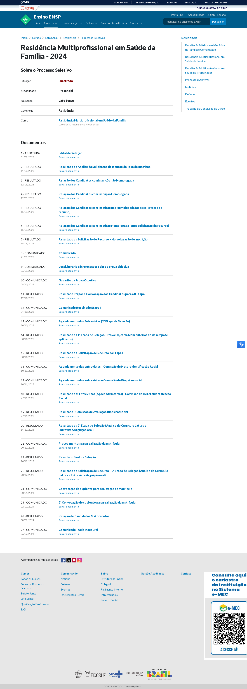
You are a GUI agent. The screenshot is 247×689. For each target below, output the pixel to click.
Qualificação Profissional (35, 604)
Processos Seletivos (93, 37)
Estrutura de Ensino (112, 578)
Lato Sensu (51, 37)
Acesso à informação (147, 2)
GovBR (24, 2)
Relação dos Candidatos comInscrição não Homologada (96, 180)
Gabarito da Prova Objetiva (77, 280)
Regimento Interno (112, 589)
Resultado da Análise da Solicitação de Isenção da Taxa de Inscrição (104, 166)
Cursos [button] (49, 23)
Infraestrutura (109, 594)
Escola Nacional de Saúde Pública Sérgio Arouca (27, 8)
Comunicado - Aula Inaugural (78, 529)
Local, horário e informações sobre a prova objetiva (94, 266)
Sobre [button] (90, 23)
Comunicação (69, 573)
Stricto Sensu (28, 593)
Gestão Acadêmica (114, 23)
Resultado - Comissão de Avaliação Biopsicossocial (93, 412)
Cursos (36, 37)
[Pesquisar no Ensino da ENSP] (186, 21)
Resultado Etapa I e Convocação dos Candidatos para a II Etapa (102, 294)
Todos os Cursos (31, 578)
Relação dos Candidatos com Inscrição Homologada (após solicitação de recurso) (114, 225)
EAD (23, 609)
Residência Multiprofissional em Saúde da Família (92, 120)
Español (221, 14)
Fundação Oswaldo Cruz (212, 8)
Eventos (190, 101)
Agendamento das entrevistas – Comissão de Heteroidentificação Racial (108, 366)
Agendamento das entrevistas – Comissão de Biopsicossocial (100, 380)
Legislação (191, 2)
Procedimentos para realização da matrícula (89, 443)
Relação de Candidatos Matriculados (84, 516)
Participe (172, 2)
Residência (69, 37)
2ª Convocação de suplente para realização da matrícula (97, 502)
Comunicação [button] (70, 23)
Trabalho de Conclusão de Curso (205, 108)
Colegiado (106, 584)
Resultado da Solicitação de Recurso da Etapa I (91, 353)
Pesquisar (218, 21)
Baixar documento (69, 157)
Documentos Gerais (72, 594)
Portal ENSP (178, 14)
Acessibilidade (196, 14)
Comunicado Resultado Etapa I (80, 307)
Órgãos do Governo (216, 2)
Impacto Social (109, 600)
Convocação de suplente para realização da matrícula (95, 488)
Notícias (190, 87)
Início (37, 23)
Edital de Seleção (70, 153)
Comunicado (67, 253)
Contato (136, 23)
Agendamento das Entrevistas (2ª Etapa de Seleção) (94, 321)
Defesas (190, 94)
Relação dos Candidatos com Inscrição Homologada (94, 194)
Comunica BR (121, 2)
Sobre (104, 573)
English (211, 14)
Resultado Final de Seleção (77, 457)
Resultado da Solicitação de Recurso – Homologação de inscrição (103, 239)
